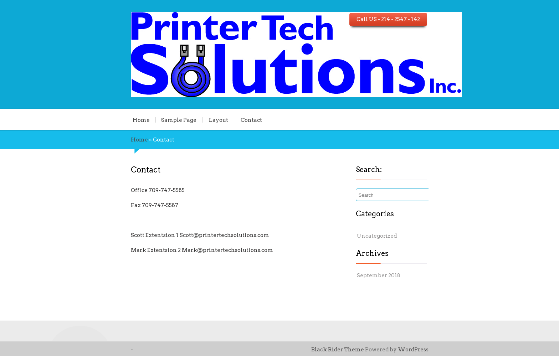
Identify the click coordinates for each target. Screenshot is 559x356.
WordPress (460, 349)
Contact (203, 120)
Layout (170, 120)
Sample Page (130, 120)
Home (93, 120)
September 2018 (393, 275)
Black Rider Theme (385, 349)
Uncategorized (391, 236)
